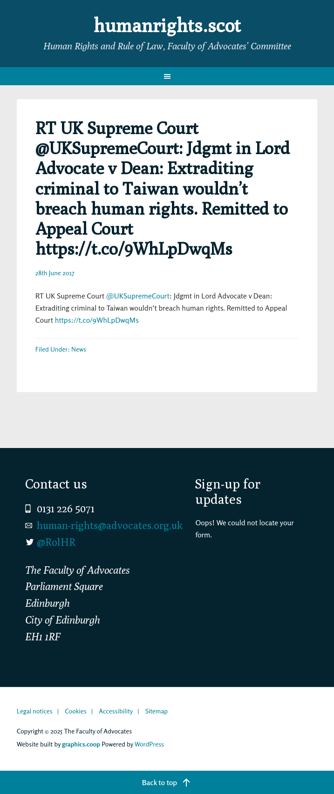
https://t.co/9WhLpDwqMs (97, 320)
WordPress (149, 744)
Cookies (75, 711)
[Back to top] (167, 782)
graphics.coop (81, 744)
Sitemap (156, 711)
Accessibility (116, 711)
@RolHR (56, 542)
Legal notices (35, 711)
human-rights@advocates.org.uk (110, 525)
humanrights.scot (167, 25)
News (78, 349)
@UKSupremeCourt (138, 295)
